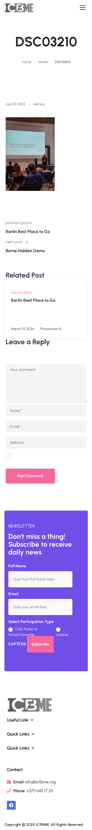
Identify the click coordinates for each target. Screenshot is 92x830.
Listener (60, 634)
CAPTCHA (17, 644)
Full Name (18, 566)
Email (14, 594)
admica (39, 104)
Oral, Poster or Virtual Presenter (23, 632)
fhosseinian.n (50, 329)
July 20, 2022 (15, 104)
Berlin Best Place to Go (33, 300)
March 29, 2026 (22, 329)
